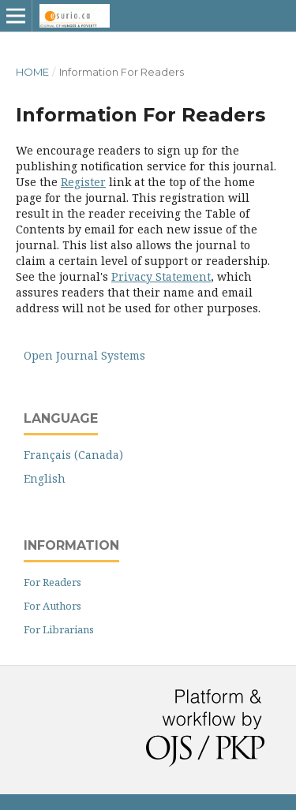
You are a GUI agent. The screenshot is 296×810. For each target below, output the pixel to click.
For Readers (52, 582)
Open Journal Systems (84, 355)
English (45, 478)
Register (83, 181)
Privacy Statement (161, 276)
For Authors (52, 606)
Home (32, 71)
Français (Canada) (73, 454)
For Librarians (59, 629)
